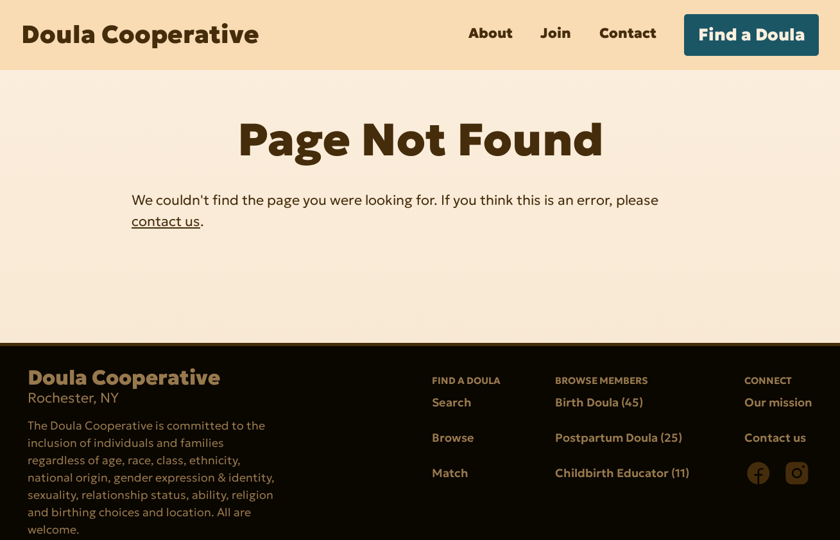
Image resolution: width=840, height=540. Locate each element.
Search (452, 402)
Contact (627, 33)
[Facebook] (758, 473)
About (490, 33)
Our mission (778, 402)
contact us (166, 220)
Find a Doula (751, 34)
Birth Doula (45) (599, 402)
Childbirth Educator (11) (622, 473)
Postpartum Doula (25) (618, 437)
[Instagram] (797, 473)
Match (450, 473)
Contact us (775, 437)
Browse (453, 437)
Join (555, 33)
